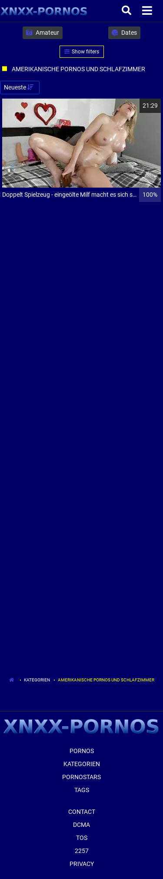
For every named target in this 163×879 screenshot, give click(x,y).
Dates (124, 32)
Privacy (82, 863)
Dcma (81, 824)
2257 (82, 850)
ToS (81, 837)
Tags (81, 789)
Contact (81, 811)
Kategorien (37, 679)
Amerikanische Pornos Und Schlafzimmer (106, 679)
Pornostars (81, 776)
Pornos (82, 750)
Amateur (42, 32)
